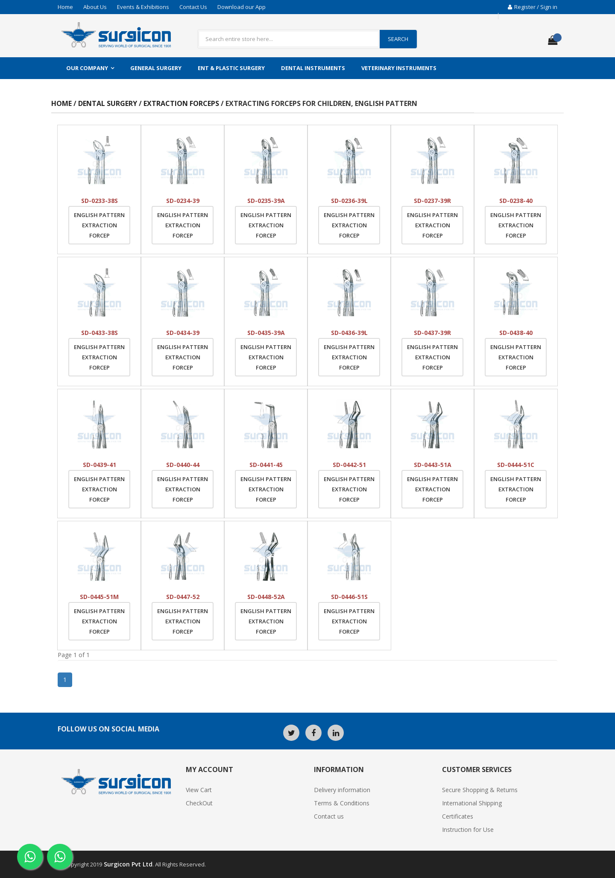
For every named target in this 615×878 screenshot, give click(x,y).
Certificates (457, 816)
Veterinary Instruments (398, 68)
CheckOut (199, 803)
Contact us (329, 816)
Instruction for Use (468, 829)
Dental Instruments (313, 68)
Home (65, 7)
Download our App (241, 7)
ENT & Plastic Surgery (231, 68)
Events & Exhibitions (143, 7)
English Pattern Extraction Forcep (99, 225)
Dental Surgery (107, 103)
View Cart (199, 790)
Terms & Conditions (341, 803)
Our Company (87, 68)
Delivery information (342, 790)
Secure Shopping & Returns (480, 790)
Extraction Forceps (182, 103)
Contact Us (193, 7)
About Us (95, 7)
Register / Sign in (532, 7)
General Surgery (156, 68)
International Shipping (472, 803)
